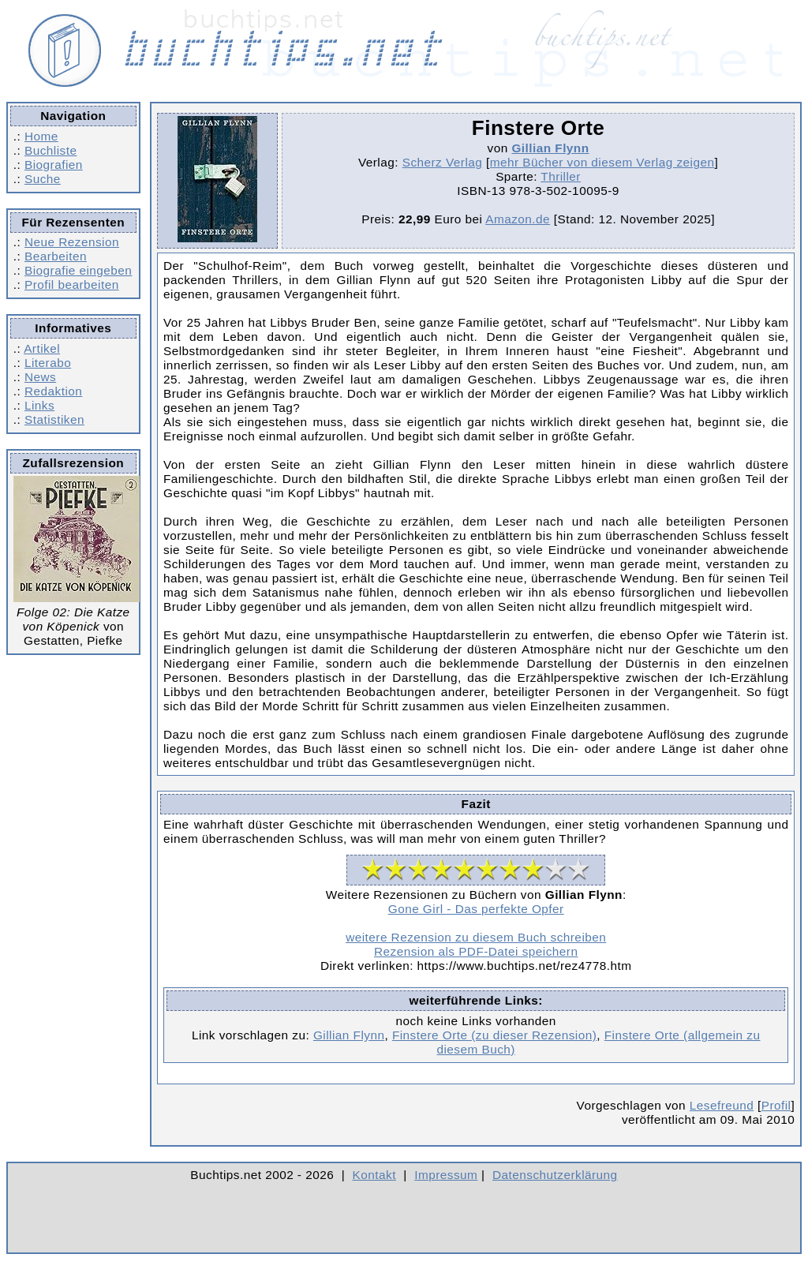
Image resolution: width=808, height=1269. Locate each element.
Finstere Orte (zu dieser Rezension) (494, 1035)
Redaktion (53, 391)
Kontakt (374, 1174)
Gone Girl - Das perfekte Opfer (476, 908)
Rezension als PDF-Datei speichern (476, 951)
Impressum (445, 1174)
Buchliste (50, 150)
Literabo (47, 362)
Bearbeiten (55, 256)
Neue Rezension (71, 242)
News (40, 377)
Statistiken (54, 419)
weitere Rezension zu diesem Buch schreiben (476, 937)
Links (39, 405)
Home (41, 136)
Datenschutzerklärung (555, 1174)
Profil (776, 1105)
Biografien (53, 164)
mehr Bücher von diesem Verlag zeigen (602, 162)
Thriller (561, 176)
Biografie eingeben (78, 270)
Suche (42, 178)
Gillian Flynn (550, 148)
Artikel (42, 348)
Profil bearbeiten (71, 284)
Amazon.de (517, 219)
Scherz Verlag (442, 162)
